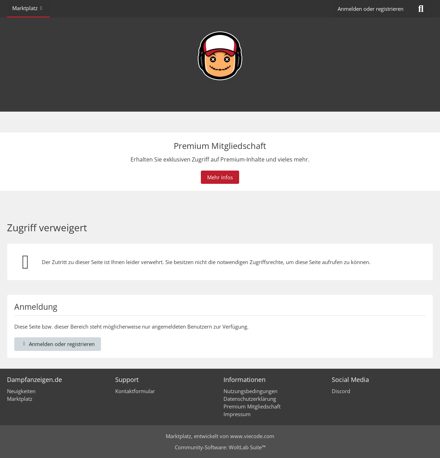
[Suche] (421, 8)
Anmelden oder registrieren (370, 8)
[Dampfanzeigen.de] (220, 56)
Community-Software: (220, 447)
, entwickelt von (220, 436)
